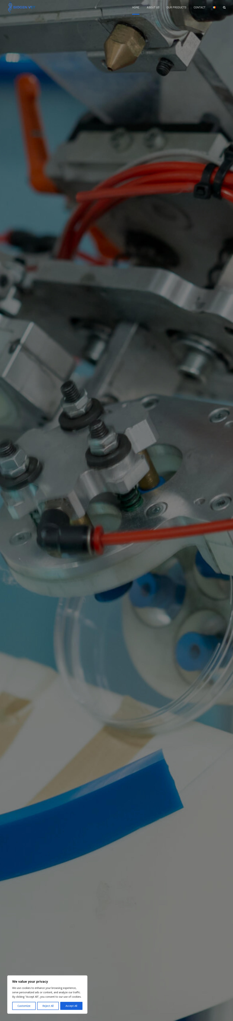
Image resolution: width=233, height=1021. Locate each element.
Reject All (48, 1006)
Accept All (71, 1006)
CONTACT (200, 7)
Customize (23, 1006)
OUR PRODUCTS (176, 7)
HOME (135, 7)
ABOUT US (153, 7)
